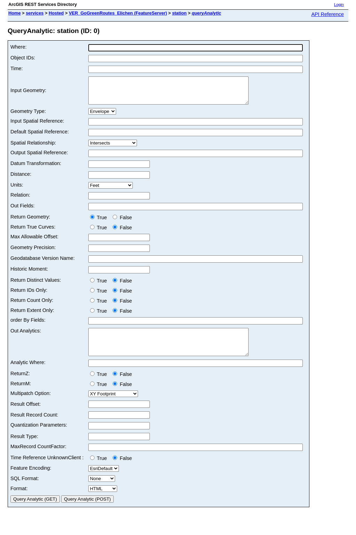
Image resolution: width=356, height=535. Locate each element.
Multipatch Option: (30, 403)
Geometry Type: (28, 116)
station (179, 13)
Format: (19, 499)
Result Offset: (25, 414)
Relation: (20, 200)
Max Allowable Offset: (34, 242)
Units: (16, 190)
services (34, 13)
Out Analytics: (25, 336)
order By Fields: (28, 325)
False (122, 222)
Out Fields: (22, 211)
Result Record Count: (34, 425)
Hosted (56, 13)
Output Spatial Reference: (39, 157)
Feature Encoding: (30, 478)
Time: (16, 68)
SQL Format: (24, 489)
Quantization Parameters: (38, 435)
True (100, 222)
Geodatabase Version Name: (42, 263)
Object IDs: (22, 57)
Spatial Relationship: (33, 148)
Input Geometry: (28, 93)
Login (339, 4)
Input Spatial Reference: (37, 126)
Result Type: (24, 447)
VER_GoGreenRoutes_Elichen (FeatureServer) (118, 13)
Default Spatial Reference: (39, 137)
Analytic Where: (28, 373)
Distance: (20, 179)
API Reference (327, 14)
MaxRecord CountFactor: (38, 457)
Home (14, 13)
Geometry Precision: (33, 252)
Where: (18, 47)
